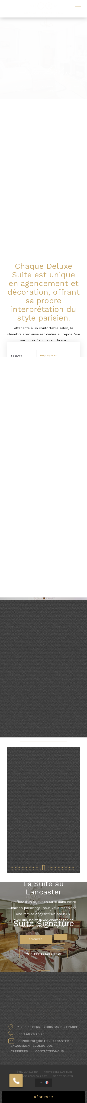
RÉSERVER (43, 1097)
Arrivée (16, 356)
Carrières (19, 1051)
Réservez (35, 939)
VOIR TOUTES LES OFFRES (43, 953)
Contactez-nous (49, 1051)
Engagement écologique (32, 1045)
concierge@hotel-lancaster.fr (46, 1041)
